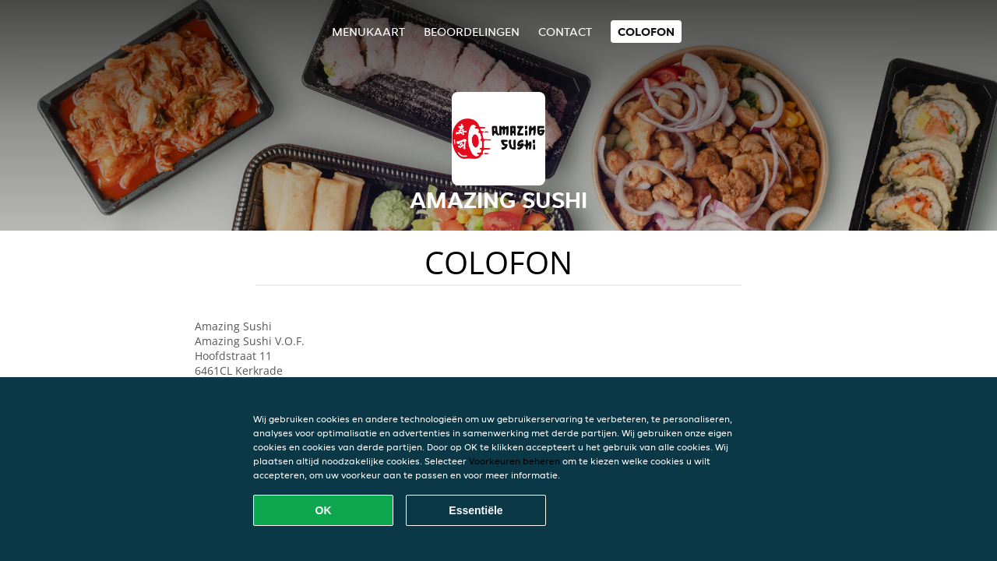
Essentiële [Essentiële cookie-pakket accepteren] (475, 510)
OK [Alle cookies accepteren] (323, 510)
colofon (646, 31)
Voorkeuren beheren (514, 461)
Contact (565, 31)
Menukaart (368, 31)
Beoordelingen (472, 31)
